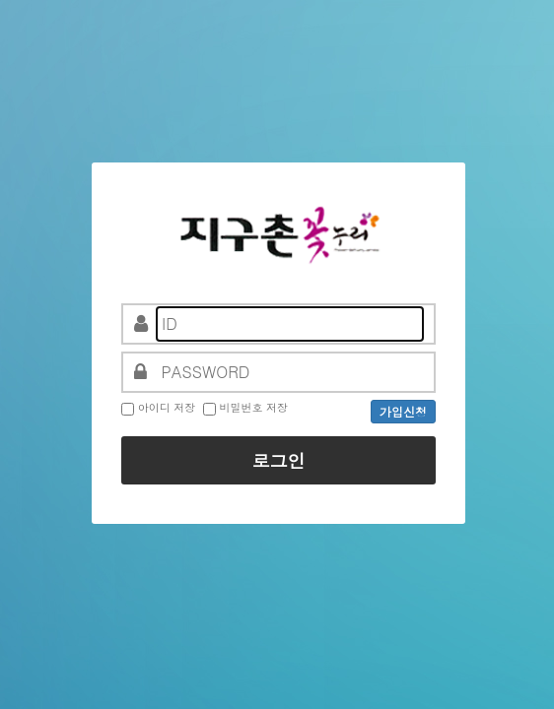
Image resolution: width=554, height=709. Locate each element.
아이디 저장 (167, 407)
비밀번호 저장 (253, 407)
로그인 (279, 460)
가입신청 (403, 411)
